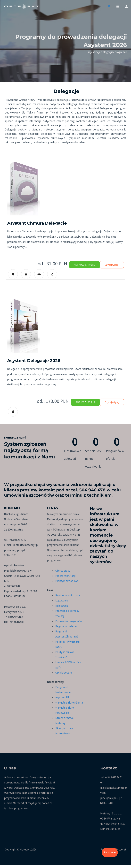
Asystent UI (62, 697)
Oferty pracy (62, 570)
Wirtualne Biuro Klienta (69, 702)
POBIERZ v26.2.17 (81, 402)
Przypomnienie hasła (67, 595)
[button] (109, 7)
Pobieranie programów (68, 621)
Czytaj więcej (110, 264)
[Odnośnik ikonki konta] (126, 6)
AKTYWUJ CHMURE (80, 264)
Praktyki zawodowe (66, 581)
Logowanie (61, 600)
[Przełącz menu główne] (118, 7)
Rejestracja (61, 605)
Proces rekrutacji (65, 576)
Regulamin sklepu (66, 626)
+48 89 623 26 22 (114, 777)
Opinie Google (63, 672)
